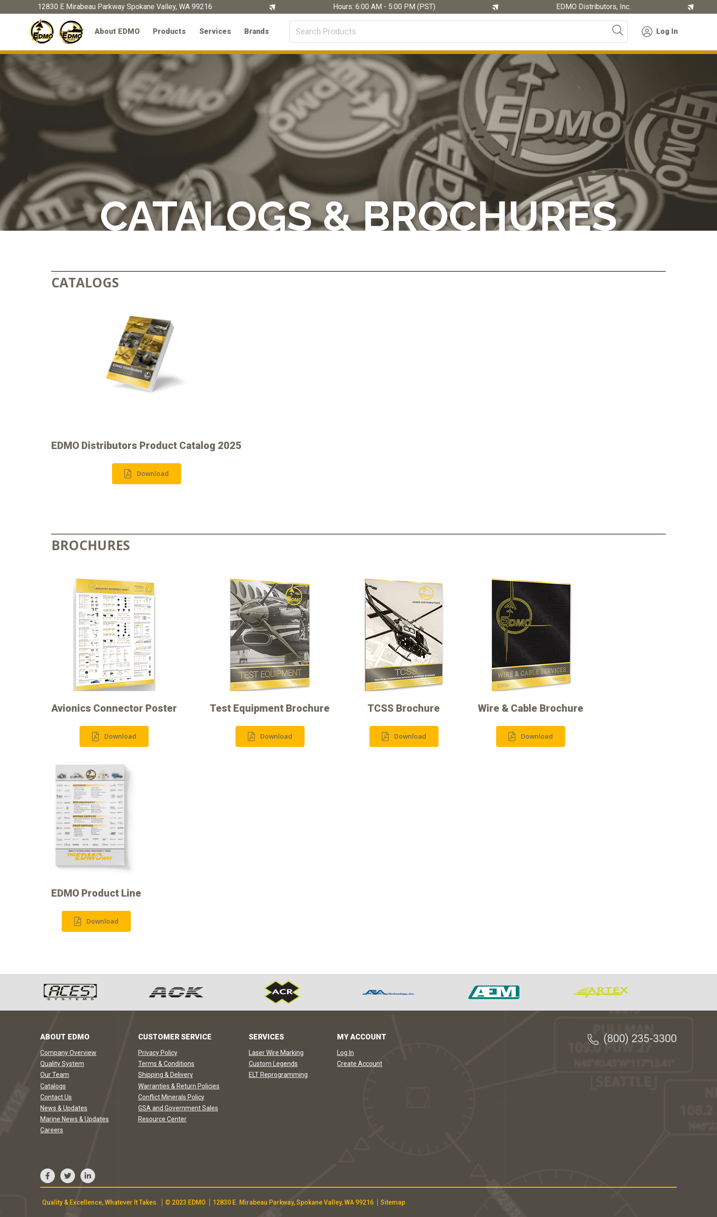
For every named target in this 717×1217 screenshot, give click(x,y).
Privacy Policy (157, 1052)
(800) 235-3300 (632, 1039)
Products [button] (169, 31)
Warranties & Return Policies (178, 1086)
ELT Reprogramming (278, 1074)
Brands (256, 31)
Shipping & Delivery (165, 1074)
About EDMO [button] (117, 31)
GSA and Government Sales (178, 1108)
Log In (660, 31)
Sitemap (392, 1202)
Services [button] (215, 31)
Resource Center (162, 1119)
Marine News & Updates (74, 1119)
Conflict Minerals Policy (171, 1097)
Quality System (62, 1063)
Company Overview (68, 1052)
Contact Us (56, 1097)
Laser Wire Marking (276, 1052)
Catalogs (53, 1086)
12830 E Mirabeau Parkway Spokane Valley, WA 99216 (125, 7)
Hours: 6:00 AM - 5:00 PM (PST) (385, 7)
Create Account (359, 1063)
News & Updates (63, 1108)
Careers (51, 1130)
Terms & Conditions (166, 1063)
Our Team (54, 1074)
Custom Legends (273, 1063)
